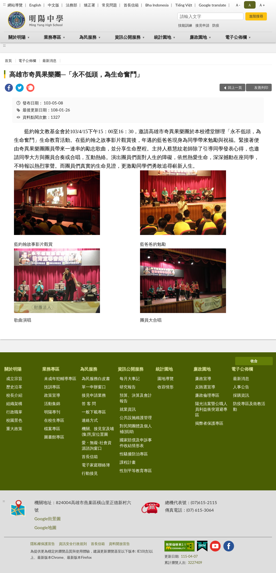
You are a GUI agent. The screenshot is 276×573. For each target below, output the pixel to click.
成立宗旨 (14, 378)
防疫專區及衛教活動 (249, 406)
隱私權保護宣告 (42, 544)
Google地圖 (45, 527)
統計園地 (162, 37)
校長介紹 (14, 395)
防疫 (215, 25)
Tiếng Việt (183, 5)
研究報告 (128, 386)
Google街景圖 (47, 518)
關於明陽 (17, 37)
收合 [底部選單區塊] (253, 361)
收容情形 (165, 386)
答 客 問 (89, 403)
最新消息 (49, 60)
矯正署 (89, 5)
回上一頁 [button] (235, 87)
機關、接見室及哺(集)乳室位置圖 (98, 431)
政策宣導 (52, 395)
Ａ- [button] (237, 5)
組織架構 (14, 403)
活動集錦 (52, 403)
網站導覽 (15, 5)
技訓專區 (52, 386)
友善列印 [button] (261, 87)
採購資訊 (241, 395)
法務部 (71, 5)
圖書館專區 (54, 436)
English (35, 5)
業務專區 (52, 37)
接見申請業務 (94, 395)
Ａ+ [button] (262, 5)
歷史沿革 (14, 386)
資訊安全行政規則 (73, 544)
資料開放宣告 (119, 544)
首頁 (8, 60)
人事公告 (241, 386)
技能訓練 (185, 25)
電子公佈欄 (236, 37)
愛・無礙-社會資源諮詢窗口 (97, 445)
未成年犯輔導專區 (60, 378)
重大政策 (14, 428)
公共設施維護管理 (136, 417)
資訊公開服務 (128, 37)
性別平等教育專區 (136, 470)
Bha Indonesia (157, 5)
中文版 (53, 5)
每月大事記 (130, 378)
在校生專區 (54, 420)
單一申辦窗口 (94, 386)
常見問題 (109, 5)
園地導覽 (165, 378)
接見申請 (202, 25)
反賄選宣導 (205, 386)
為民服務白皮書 (96, 378)
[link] (9, 88)
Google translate (212, 5)
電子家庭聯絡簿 (96, 464)
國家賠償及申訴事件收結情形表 (136, 442)
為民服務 (87, 37)
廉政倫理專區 (207, 395)
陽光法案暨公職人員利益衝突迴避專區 (211, 409)
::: (4, 4)
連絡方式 (90, 420)
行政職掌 (14, 411)
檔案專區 (52, 428)
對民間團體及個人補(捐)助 (136, 428)
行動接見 (90, 473)
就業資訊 (128, 409)
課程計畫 (128, 462)
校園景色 (14, 420)
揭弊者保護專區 (209, 423)
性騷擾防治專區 (134, 453)
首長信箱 (131, 5)
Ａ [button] (250, 5)
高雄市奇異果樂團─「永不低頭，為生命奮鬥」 (76, 74)
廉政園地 (198, 37)
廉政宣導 (203, 378)
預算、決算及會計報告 (136, 398)
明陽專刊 (52, 411)
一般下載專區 (94, 411)
